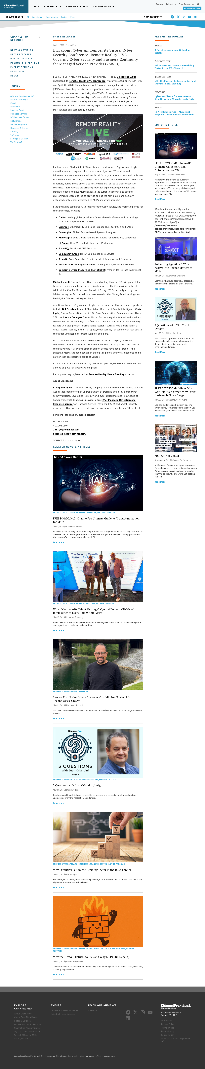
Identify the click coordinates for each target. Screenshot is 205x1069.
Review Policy (167, 1024)
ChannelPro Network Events (64, 1010)
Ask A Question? (21, 1038)
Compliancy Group (69, 253)
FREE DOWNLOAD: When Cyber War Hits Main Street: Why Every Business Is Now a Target (175, 392)
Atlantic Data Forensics (72, 259)
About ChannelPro (23, 1013)
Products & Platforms (26, 62)
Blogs (14, 75)
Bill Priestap (69, 309)
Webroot (64, 226)
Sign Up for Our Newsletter (27, 1031)
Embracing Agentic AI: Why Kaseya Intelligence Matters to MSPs (173, 268)
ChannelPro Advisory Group (27, 1028)
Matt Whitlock (72, 790)
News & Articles (21, 50)
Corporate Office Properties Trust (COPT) (82, 269)
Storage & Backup (19, 138)
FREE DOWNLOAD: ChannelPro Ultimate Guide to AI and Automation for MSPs (96, 520)
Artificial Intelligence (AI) (22, 95)
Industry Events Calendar (63, 1014)
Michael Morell (61, 282)
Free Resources (186, 4)
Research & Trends (19, 127)
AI (28, 17)
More (72, 17)
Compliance (37, 17)
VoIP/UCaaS (16, 142)
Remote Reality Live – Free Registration (111, 374)
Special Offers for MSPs (25, 1035)
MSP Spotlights (21, 58)
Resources (17, 71)
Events (159, 4)
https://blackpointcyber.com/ (69, 433)
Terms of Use (167, 1027)
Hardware (15, 106)
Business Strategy (77, 6)
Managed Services (18, 113)
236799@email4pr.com (66, 429)
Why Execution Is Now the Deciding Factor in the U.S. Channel (92, 870)
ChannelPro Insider (192, 8)
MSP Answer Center (19, 117)
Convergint (65, 232)
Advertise (171, 4)
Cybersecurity (52, 6)
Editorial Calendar (22, 1020)
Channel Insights (103, 6)
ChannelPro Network (74, 526)
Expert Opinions (21, 67)
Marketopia (65, 237)
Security (14, 131)
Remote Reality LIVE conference (87, 81)
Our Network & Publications (27, 1024)
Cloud (13, 103)
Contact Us (166, 1020)
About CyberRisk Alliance (26, 1017)
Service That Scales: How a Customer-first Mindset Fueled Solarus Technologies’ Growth (94, 699)
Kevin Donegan (73, 317)
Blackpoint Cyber (126, 76)
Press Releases (20, 54)
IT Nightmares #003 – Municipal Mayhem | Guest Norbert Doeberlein (174, 113)
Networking (15, 120)
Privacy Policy (167, 1031)
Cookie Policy (167, 1035)
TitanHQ (64, 248)
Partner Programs (18, 124)
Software (14, 135)
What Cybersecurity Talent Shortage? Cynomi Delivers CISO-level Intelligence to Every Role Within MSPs (93, 610)
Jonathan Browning (74, 617)
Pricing (64, 17)
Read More (58, 542)
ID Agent (64, 243)
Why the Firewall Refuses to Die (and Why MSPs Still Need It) (91, 957)
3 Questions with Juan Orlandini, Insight (78, 785)
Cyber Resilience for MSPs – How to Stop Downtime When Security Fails (174, 98)
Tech (36, 6)
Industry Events (17, 110)
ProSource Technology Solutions (77, 264)
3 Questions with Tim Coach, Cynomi (172, 326)
